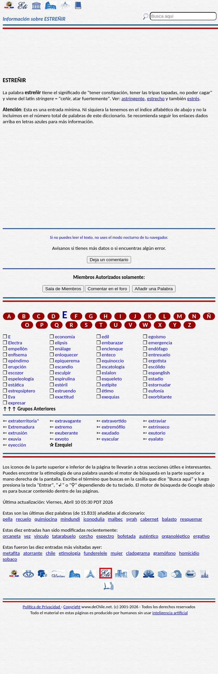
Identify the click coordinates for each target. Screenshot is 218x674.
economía (65, 337)
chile (51, 553)
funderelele (95, 553)
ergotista (157, 361)
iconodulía (93, 519)
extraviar (157, 421)
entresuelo (159, 355)
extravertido (114, 421)
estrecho (156, 99)
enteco (109, 355)
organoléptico (176, 536)
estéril (61, 385)
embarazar (112, 343)
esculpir (63, 373)
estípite (109, 385)
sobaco (10, 559)
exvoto (62, 439)
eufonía (156, 391)
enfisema (17, 355)
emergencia (160, 343)
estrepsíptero (21, 391)
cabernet (149, 519)
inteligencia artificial (170, 612)
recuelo (23, 519)
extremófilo (113, 427)
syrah (131, 519)
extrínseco (159, 427)
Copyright (72, 606)
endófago (158, 349)
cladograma (138, 553)
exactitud (64, 397)
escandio (64, 367)
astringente (132, 99)
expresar (16, 403)
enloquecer (66, 355)
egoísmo (157, 337)
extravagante (68, 421)
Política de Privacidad (42, 606)
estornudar (159, 385)
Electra (15, 343)
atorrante (32, 553)
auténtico (148, 536)
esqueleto (112, 379)
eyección (17, 445)
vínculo (41, 536)
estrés (193, 99)
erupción (17, 367)
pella (7, 519)
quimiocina (45, 519)
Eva (11, 397)
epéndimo (18, 361)
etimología (70, 553)
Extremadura (21, 427)
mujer (117, 553)
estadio (155, 379)
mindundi (70, 519)
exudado (110, 433)
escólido (156, 367)
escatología (113, 367)
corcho (86, 536)
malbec (115, 519)
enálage (63, 349)
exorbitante (160, 397)
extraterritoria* (23, 421)
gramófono (164, 553)
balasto (169, 519)
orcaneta (12, 536)
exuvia (14, 439)
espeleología (21, 379)
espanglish (159, 373)
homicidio (189, 553)
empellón (17, 349)
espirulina (65, 379)
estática (16, 385)
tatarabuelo (64, 536)
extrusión (17, 433)
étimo (108, 391)
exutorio (157, 433)
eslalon (109, 373)
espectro (105, 536)
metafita (11, 553)
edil (105, 337)
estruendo (65, 391)
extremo (63, 427)
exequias (110, 397)
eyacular (110, 439)
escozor (15, 373)
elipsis (61, 343)
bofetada (126, 536)
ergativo (201, 536)
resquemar (191, 519)
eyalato (155, 439)
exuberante (66, 433)
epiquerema (67, 361)
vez (27, 536)
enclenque (112, 349)
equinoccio (113, 361)
